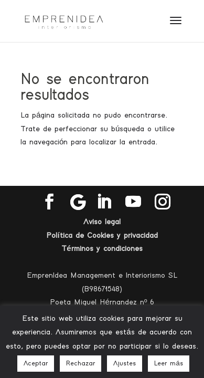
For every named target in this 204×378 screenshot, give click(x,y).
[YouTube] (133, 202)
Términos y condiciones (101, 249)
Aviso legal (102, 222)
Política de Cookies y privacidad (101, 235)
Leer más (168, 363)
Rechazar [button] (80, 363)
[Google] (78, 202)
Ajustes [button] (124, 363)
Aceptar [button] (36, 363)
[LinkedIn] (104, 202)
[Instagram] (162, 202)
